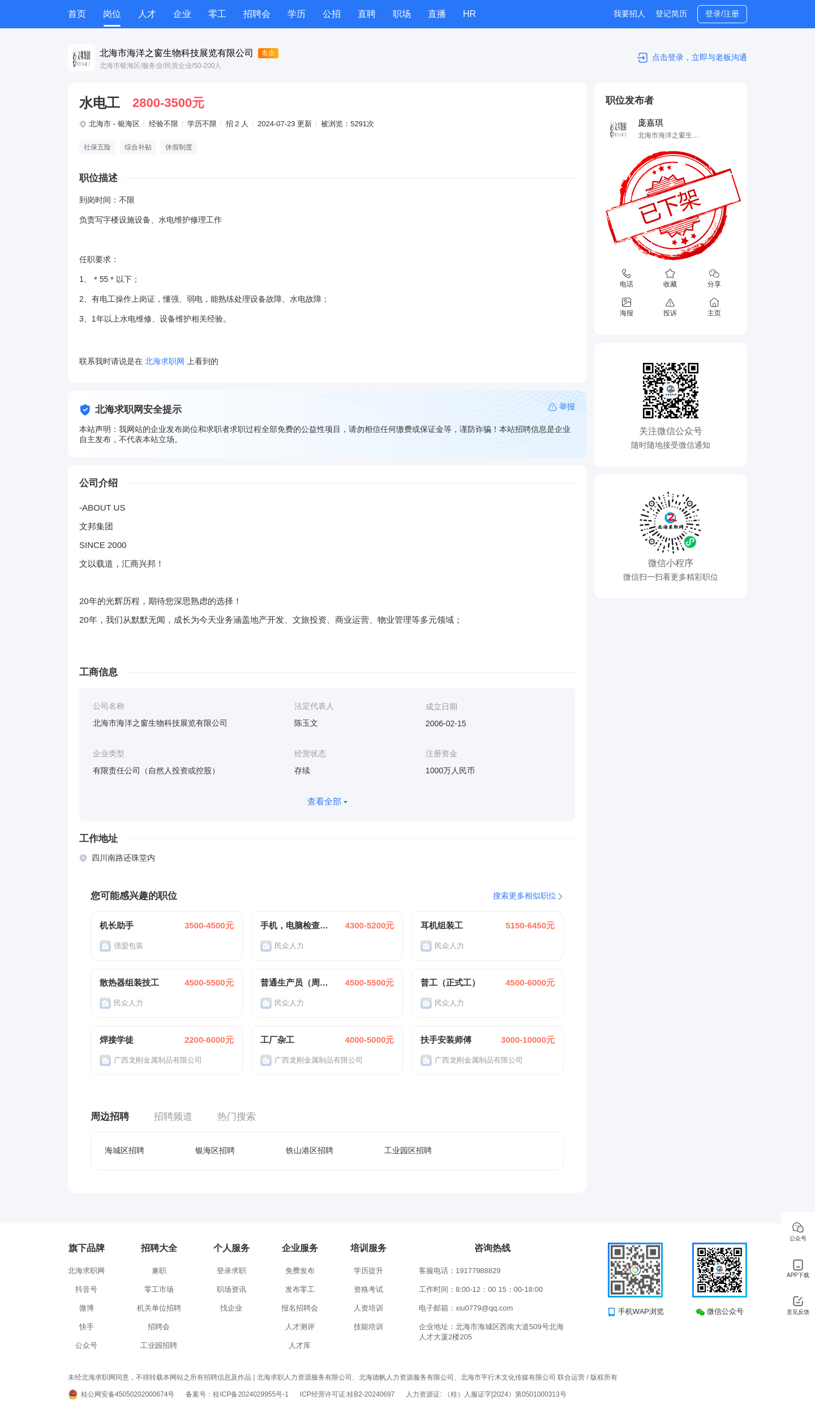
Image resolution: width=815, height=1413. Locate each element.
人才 (147, 14)
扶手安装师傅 (446, 1039)
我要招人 (629, 13)
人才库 (300, 1345)
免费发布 (300, 1270)
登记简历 (671, 13)
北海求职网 (86, 1270)
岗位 (112, 14)
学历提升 (368, 1270)
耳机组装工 (442, 925)
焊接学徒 (117, 1039)
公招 (332, 14)
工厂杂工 (277, 1039)
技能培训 (368, 1326)
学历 (297, 14)
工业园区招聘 (408, 1150)
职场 (402, 14)
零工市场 (159, 1289)
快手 (86, 1326)
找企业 (231, 1308)
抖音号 (86, 1289)
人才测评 (300, 1326)
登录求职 (231, 1270)
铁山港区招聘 (309, 1150)
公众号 (86, 1345)
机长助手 (117, 925)
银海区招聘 (215, 1150)
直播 (437, 14)
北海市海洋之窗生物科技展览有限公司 (177, 53)
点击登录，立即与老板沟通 (699, 57)
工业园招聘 (158, 1345)
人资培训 (368, 1308)
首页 (77, 14)
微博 (86, 1308)
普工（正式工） (450, 982)
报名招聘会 (299, 1308)
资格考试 (368, 1289)
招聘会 (257, 14)
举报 (567, 406)
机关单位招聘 (159, 1308)
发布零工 (300, 1289)
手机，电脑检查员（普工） (294, 925)
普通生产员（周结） (294, 982)
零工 (217, 14)
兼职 (159, 1270)
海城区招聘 (124, 1150)
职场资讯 (231, 1289)
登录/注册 (722, 13)
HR (469, 14)
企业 (182, 14)
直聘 (367, 14)
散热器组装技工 (129, 982)
